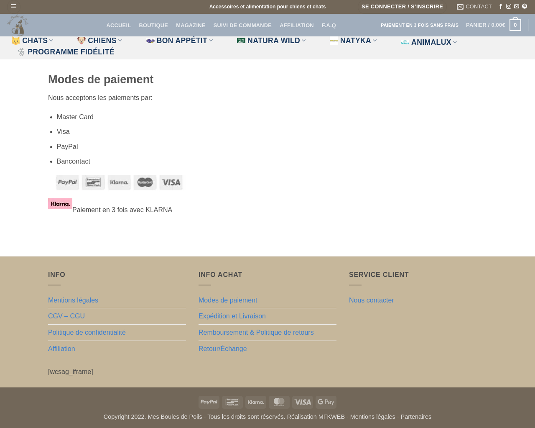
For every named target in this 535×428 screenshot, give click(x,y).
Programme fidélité (66, 52)
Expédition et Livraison (232, 316)
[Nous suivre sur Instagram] (508, 7)
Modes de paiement (228, 300)
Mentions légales (73, 300)
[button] (13, 7)
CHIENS (99, 40)
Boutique (153, 25)
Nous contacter (371, 300)
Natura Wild (271, 40)
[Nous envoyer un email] (516, 7)
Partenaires (416, 416)
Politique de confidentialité (87, 332)
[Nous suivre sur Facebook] (500, 7)
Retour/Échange (223, 348)
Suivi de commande (243, 25)
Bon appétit (179, 40)
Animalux (429, 42)
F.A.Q (329, 25)
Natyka (353, 40)
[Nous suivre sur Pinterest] (524, 7)
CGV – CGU (66, 316)
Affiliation (296, 25)
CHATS (33, 40)
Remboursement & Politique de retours (256, 332)
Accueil (119, 25)
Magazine (190, 25)
